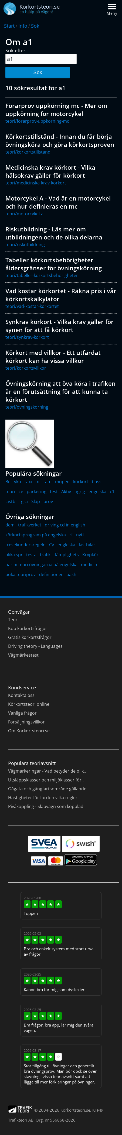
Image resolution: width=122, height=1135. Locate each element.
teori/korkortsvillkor (25, 368)
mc (38, 482)
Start (9, 26)
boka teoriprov (20, 574)
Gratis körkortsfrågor (30, 637)
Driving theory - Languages (35, 646)
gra (24, 501)
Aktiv (66, 491)
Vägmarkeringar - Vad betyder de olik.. (47, 771)
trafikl (46, 555)
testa (31, 555)
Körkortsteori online (28, 704)
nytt (80, 535)
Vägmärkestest (23, 655)
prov (48, 501)
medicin (89, 565)
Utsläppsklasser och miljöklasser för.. (46, 780)
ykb (17, 482)
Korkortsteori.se (75, 1110)
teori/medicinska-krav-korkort (35, 183)
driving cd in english (65, 525)
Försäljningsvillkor (26, 722)
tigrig (79, 491)
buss (96, 482)
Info (22, 26)
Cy (51, 545)
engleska (66, 545)
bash (71, 574)
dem (10, 525)
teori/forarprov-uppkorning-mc (37, 121)
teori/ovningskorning (26, 407)
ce (21, 491)
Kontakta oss (21, 695)
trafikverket (29, 525)
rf (71, 535)
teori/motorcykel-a (24, 214)
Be (8, 482)
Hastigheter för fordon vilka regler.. (44, 798)
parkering (36, 491)
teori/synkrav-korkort (27, 337)
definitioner (51, 574)
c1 (112, 491)
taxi (28, 482)
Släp (35, 501)
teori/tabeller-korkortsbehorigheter (41, 275)
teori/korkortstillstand (27, 152)
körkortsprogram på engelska (35, 535)
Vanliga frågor (22, 713)
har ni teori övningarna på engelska (41, 565)
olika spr (14, 555)
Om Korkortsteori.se (29, 731)
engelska (97, 491)
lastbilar (87, 545)
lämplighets (67, 555)
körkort (80, 482)
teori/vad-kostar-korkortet (32, 306)
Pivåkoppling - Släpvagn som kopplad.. (47, 806)
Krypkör (90, 555)
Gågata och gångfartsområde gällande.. (48, 789)
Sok (35, 26)
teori (10, 491)
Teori (13, 620)
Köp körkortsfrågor (27, 628)
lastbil (11, 501)
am (48, 482)
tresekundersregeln (25, 545)
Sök (37, 72)
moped (62, 482)
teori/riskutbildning (25, 245)
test (54, 491)
